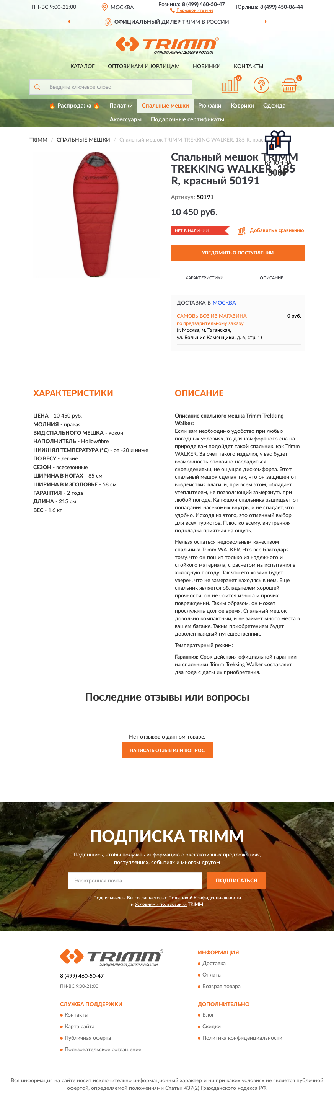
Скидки (211, 1027)
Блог (208, 1015)
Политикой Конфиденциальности (204, 897)
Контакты (249, 66)
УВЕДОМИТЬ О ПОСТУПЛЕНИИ (238, 253)
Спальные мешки (165, 106)
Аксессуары (126, 119)
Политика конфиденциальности (242, 1038)
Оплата (211, 975)
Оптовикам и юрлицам (144, 66)
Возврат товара (221, 986)
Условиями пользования (161, 904)
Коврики (242, 106)
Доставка (214, 963)
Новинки (207, 66)
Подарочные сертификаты (187, 119)
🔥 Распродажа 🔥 (74, 106)
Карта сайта (79, 1027)
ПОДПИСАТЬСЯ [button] (236, 881)
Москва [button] (224, 303)
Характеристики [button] (204, 278)
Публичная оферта (88, 1038)
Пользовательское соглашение (103, 1050)
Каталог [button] (82, 66)
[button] (191, 10)
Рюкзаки (210, 106)
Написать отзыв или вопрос (167, 750)
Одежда (274, 106)
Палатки (121, 106)
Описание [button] (271, 278)
